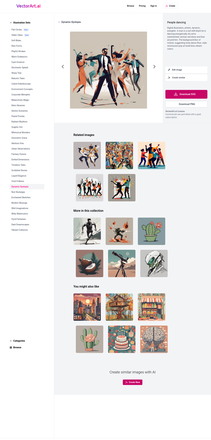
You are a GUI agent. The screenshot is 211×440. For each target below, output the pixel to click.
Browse (130, 6)
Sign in (153, 6)
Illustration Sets (21, 22)
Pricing (142, 6)
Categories (19, 340)
